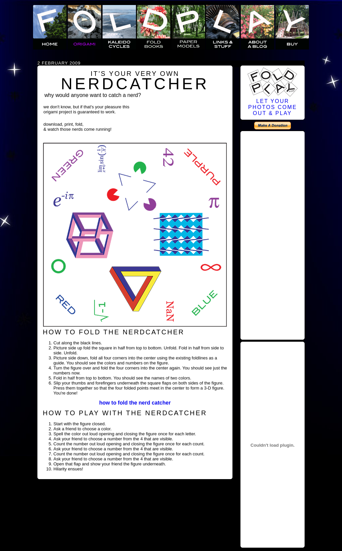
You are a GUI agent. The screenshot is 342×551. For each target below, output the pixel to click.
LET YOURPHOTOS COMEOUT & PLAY (272, 107)
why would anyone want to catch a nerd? (92, 95)
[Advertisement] (272, 234)
